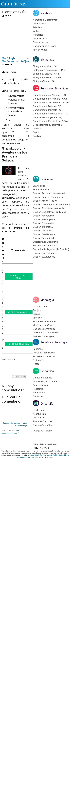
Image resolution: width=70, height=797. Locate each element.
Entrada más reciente (11, 423)
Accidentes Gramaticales (46, 332)
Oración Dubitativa (42, 230)
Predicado (38, 136)
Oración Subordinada (44, 238)
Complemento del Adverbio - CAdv (51, 102)
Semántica (47, 371)
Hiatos (36, 364)
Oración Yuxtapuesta (44, 256)
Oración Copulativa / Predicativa (49, 212)
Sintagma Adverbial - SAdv (47, 77)
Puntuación (39, 417)
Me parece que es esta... (18, 276)
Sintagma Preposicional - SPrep (49, 70)
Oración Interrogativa (44, 219)
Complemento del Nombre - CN (49, 95)
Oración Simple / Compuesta (48, 197)
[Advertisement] (4, 367)
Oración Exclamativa (43, 223)
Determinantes (40, 42)
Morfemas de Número (44, 321)
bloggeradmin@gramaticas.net (41, 455)
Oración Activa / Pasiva (45, 200)
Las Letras (38, 410)
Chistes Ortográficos (43, 425)
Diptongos (38, 360)
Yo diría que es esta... (18, 312)
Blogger (49, 457)
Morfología (47, 300)
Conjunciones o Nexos (44, 46)
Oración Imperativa (43, 227)
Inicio (25, 423)
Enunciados (39, 186)
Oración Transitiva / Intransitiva (49, 208)
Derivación (38, 396)
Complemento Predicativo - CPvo (50, 121)
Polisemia (38, 389)
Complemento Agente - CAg (47, 117)
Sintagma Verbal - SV (44, 81)
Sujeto (36, 132)
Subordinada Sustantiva (45, 241)
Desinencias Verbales (44, 329)
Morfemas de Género (44, 325)
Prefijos (37, 310)
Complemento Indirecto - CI (47, 110)
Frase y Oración (41, 189)
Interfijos (37, 317)
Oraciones (46, 179)
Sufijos (24, 61)
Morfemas (8, 61)
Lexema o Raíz (41, 306)
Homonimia (39, 392)
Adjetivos (37, 27)
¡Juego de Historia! (42, 430)
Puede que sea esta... (18, 344)
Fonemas (38, 349)
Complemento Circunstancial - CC (50, 113)
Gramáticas (13, 3)
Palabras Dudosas (42, 421)
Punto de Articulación (44, 352)
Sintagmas (47, 59)
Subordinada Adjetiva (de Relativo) (51, 249)
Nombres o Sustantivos (45, 20)
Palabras (46, 13)
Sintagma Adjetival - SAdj (46, 73)
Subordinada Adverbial (44, 245)
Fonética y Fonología (53, 342)
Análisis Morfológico (43, 336)
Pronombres (39, 23)
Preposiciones (40, 38)
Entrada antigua (21, 426)
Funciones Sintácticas (54, 88)
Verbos (36, 31)
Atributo (37, 128)
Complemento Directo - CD (47, 106)
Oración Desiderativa (44, 234)
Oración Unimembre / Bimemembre (51, 204)
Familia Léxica (40, 385)
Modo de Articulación (44, 356)
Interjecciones (40, 49)
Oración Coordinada (43, 253)
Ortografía (46, 403)
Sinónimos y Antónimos (45, 381)
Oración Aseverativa (43, 215)
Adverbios (38, 34)
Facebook (31, 457)
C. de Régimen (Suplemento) (48, 125)
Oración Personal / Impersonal (49, 193)
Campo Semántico (42, 377)
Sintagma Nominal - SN (45, 66)
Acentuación (39, 414)
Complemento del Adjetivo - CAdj (50, 98)
